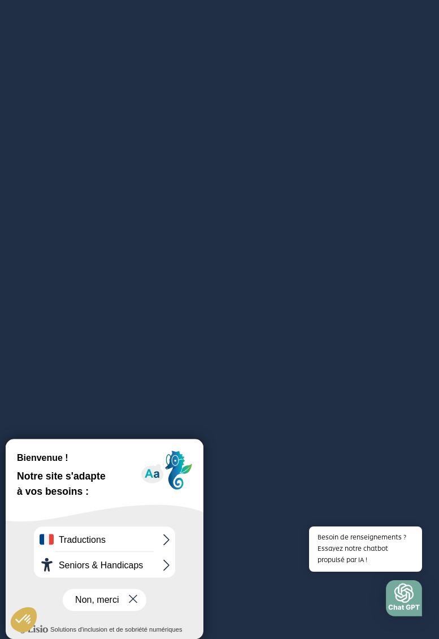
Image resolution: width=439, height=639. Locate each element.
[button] (404, 601)
